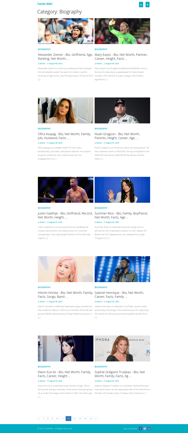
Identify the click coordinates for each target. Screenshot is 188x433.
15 (85, 418)
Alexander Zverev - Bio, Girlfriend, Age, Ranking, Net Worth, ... (65, 56)
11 (63, 418)
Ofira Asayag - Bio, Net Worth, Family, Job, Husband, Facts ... (64, 136)
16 (91, 418)
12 (68, 418)
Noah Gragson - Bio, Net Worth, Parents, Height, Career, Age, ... (117, 136)
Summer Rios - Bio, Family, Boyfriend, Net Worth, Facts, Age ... (121, 215)
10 (57, 418)
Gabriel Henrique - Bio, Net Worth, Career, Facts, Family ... (119, 294)
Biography (44, 49)
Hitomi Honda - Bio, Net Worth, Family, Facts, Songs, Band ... (65, 294)
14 (79, 418)
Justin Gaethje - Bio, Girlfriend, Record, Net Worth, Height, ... (65, 215)
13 (74, 418)
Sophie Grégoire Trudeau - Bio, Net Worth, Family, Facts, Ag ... (120, 374)
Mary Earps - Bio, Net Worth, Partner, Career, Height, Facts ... (121, 56)
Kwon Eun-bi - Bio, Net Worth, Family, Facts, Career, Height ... (64, 374)
